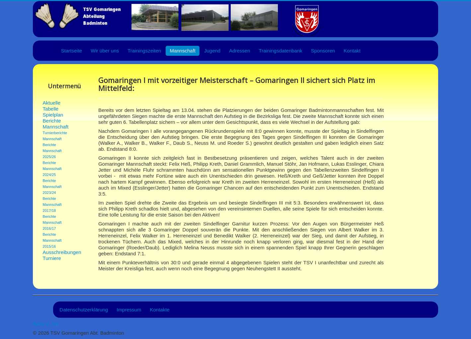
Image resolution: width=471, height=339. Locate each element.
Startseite (71, 50)
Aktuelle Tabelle (51, 106)
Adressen (239, 50)
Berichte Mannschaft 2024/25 (52, 169)
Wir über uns (105, 50)
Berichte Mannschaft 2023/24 (52, 187)
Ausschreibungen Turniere (58, 255)
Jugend (212, 50)
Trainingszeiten (144, 50)
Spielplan (53, 115)
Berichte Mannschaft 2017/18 (52, 204)
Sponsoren (323, 50)
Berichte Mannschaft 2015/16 (52, 240)
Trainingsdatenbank (280, 50)
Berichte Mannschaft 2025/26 (52, 151)
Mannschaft (183, 50)
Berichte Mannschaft (56, 123)
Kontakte (159, 309)
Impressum (129, 309)
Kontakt (352, 50)
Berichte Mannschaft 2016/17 (52, 222)
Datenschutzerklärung (83, 309)
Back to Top (46, 324)
